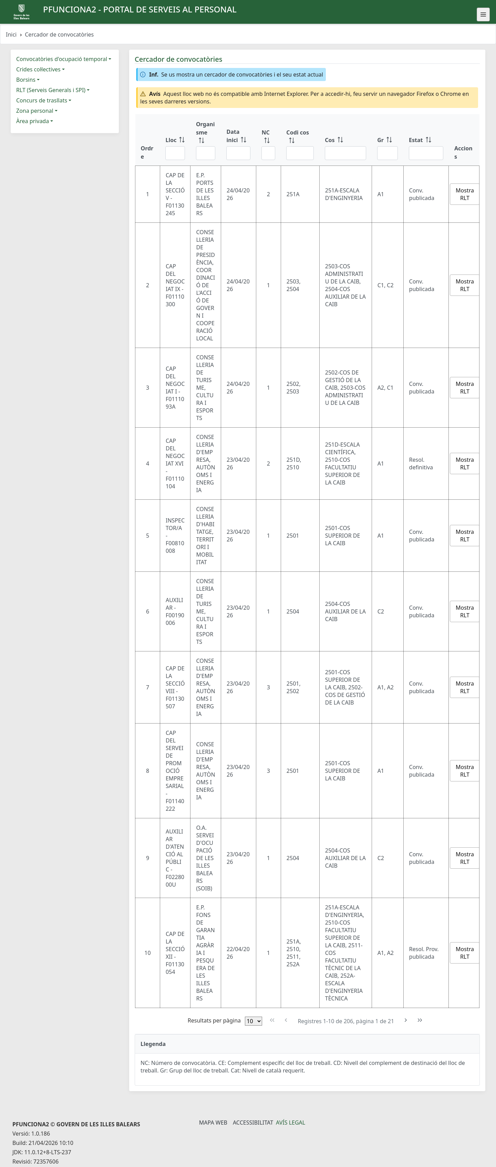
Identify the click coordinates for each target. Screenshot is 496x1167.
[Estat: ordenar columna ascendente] (426, 140)
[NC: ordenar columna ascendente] (268, 140)
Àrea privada (32, 121)
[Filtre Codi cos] (300, 153)
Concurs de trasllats (41, 100)
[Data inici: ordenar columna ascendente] (238, 140)
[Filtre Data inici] (238, 153)
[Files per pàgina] (253, 1021)
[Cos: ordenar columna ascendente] (345, 140)
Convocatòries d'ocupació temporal (61, 59)
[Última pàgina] (420, 1020)
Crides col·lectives (38, 69)
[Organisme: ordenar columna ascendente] (205, 140)
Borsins (25, 79)
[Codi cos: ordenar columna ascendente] (300, 140)
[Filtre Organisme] (206, 153)
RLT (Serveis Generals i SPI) (50, 90)
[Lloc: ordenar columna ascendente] (175, 140)
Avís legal (290, 1122)
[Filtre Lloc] (175, 153)
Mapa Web (213, 1122)
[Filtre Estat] (426, 153)
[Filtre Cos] (345, 153)
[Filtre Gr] (387, 153)
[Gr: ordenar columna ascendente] (387, 140)
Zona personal (34, 110)
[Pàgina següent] (406, 1020)
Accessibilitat (253, 1122)
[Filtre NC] (268, 153)
